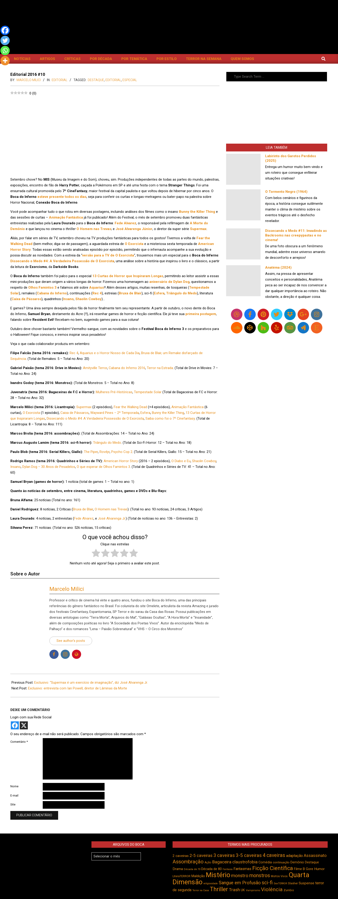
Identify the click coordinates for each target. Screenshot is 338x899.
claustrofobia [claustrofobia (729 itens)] (245, 862)
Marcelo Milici (66, 589)
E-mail (14, 795)
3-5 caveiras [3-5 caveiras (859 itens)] (249, 855)
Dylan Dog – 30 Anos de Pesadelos (48, 467)
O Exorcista (31, 413)
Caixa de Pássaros (74, 413)
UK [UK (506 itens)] (243, 890)
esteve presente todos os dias (61, 197)
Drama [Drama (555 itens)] (178, 869)
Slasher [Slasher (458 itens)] (293, 883)
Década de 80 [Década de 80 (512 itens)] (211, 869)
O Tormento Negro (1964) (286, 192)
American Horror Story (121, 461)
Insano (15, 467)
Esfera (145, 413)
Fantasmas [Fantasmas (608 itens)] (242, 869)
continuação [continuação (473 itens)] (281, 862)
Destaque (96, 80)
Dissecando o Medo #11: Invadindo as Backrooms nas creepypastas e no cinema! (296, 235)
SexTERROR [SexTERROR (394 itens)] (280, 883)
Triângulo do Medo (107, 443)
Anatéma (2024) (278, 267)
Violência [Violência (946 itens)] (272, 889)
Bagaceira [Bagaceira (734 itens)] (221, 862)
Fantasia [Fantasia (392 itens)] (228, 869)
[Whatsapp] (5, 50)
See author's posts (71, 641)
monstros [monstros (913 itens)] (259, 875)
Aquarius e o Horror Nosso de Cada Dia (109, 353)
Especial (129, 80)
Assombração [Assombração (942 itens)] (188, 862)
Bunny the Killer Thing (168, 413)
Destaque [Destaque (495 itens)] (312, 862)
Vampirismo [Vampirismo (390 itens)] (253, 890)
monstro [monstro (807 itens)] (239, 875)
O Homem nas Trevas (111, 509)
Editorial (59, 80)
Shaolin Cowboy (204, 461)
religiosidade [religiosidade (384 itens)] (210, 883)
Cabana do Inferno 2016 (127, 368)
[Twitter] (5, 40)
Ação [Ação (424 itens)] (208, 862)
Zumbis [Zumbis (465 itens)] (289, 890)
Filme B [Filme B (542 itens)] (299, 869)
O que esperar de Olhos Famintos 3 (103, 467)
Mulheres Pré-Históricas (114, 392)
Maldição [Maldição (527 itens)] (198, 876)
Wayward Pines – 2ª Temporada (114, 413)
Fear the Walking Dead (130, 407)
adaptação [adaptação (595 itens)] (294, 855)
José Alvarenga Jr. (112, 518)
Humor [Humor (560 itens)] (319, 869)
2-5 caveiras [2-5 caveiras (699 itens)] (201, 855)
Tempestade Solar (148, 392)
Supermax (83, 407)
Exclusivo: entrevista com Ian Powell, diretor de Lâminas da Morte (77, 688)
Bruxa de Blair (83, 509)
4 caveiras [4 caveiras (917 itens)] (274, 855)
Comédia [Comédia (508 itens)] (265, 862)
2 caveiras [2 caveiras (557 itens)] (181, 856)
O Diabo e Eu (180, 461)
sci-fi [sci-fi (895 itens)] (267, 882)
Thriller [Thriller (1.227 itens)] (219, 889)
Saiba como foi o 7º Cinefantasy (170, 418)
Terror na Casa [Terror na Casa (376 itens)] (200, 890)
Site (12, 804)
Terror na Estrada (160, 368)
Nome (14, 786)
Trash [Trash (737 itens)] (234, 889)
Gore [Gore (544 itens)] (309, 869)
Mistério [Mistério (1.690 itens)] (218, 875)
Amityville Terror (95, 368)
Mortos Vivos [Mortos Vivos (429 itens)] (279, 876)
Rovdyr (104, 452)
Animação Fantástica (187, 407)
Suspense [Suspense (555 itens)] (306, 883)
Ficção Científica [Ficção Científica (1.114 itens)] (272, 868)
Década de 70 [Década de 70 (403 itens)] (192, 869)
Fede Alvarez (84, 518)
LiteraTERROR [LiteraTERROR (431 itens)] (181, 876)
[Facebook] (5, 30)
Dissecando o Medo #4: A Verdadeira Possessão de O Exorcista (95, 418)
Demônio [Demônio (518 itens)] (297, 862)
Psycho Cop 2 (121, 452)
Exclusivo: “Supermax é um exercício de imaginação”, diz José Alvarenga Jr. (91, 682)
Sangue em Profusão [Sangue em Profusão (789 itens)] (240, 882)
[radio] (96, 554)
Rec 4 (74, 353)
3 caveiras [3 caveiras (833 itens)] (224, 855)
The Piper (91, 452)
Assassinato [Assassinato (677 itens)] (315, 855)
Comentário (19, 741)
